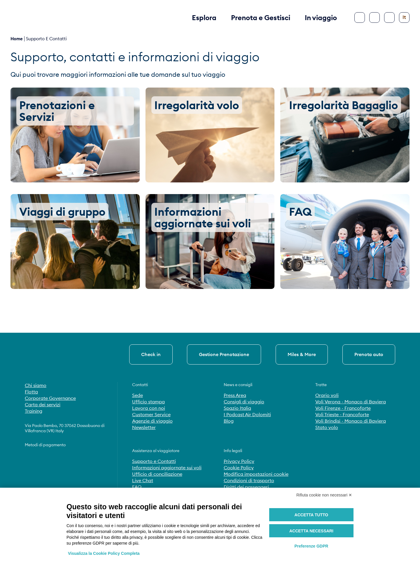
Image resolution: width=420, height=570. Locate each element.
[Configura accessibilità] (389, 17)
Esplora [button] (204, 17)
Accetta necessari (311, 531)
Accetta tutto (311, 515)
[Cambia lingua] (404, 17)
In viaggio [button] (321, 17)
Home (16, 38)
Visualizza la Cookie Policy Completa (104, 553)
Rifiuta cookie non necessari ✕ (324, 495)
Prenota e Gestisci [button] (260, 17)
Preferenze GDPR (311, 546)
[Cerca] (374, 17)
